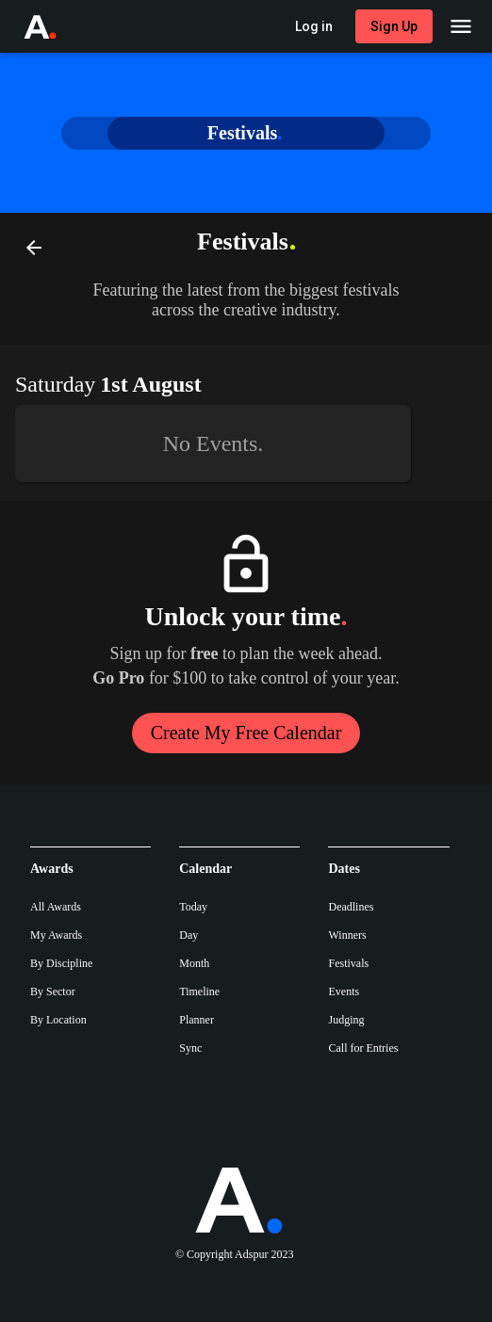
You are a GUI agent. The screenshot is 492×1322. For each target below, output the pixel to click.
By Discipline (61, 963)
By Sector (52, 991)
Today (193, 906)
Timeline (199, 991)
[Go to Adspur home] (57, 26)
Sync (190, 1048)
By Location (58, 1019)
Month (194, 963)
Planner (196, 1019)
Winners (347, 935)
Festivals (348, 963)
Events (343, 991)
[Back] (34, 247)
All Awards (55, 906)
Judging (346, 1019)
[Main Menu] (461, 26)
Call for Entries (363, 1048)
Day (188, 935)
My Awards (56, 935)
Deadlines (350, 906)
